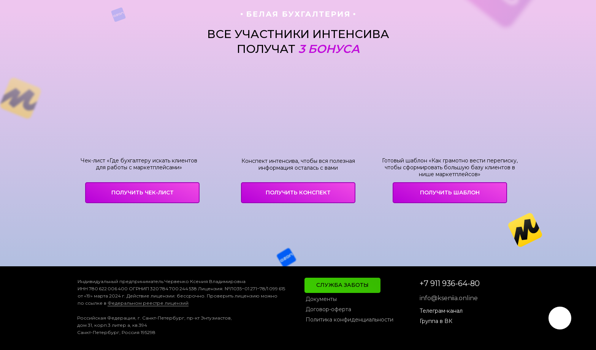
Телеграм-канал (441, 310)
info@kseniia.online (449, 298)
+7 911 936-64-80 (450, 283)
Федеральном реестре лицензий (148, 303)
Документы (321, 299)
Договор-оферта (328, 309)
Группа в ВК (436, 321)
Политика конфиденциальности (349, 319)
